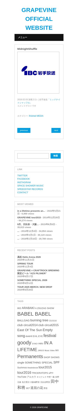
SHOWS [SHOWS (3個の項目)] (55, 357)
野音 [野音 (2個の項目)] (46, 388)
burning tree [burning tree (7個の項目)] (39, 320)
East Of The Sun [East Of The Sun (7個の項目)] (29, 330)
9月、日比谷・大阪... (28, 224)
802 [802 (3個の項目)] (19, 308)
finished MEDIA (36, 116)
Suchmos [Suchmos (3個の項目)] (22, 367)
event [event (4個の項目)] (29, 336)
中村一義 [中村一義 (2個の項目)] (51, 377)
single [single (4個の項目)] (20, 362)
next (56, 130)
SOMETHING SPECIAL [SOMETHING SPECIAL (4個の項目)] (39, 362)
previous (24, 130)
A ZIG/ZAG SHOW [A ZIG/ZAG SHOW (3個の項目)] (44, 308)
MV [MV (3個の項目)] (57, 350)
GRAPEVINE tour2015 (29, 217)
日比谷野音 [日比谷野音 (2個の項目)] (45, 382)
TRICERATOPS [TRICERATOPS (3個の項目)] (40, 373)
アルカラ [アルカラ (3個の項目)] (31, 376)
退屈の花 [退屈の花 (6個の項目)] (36, 388)
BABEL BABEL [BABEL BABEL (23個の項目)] (34, 314)
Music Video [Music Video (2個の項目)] (50, 350)
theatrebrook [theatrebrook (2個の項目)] (32, 368)
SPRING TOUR (25, 263)
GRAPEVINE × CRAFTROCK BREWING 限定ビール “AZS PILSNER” (38, 272)
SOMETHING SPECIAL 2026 (32, 280)
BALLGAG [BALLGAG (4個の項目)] (23, 320)
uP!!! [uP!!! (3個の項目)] (51, 373)
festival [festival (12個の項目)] (49, 335)
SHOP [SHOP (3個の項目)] (47, 357)
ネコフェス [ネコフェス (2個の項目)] (41, 377)
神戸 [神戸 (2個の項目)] (28, 388)
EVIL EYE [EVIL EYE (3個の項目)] (38, 336)
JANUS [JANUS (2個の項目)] (41, 350)
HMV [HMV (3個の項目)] (40, 343)
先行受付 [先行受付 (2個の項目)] (26, 382)
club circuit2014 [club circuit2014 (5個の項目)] (27, 325)
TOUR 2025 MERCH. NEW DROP (34, 287)
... (18, 231)
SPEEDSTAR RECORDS (30, 189)
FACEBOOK (23, 179)
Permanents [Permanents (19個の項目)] (30, 356)
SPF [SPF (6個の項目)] (56, 362)
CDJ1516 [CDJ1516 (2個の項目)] (52, 321)
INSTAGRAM (24, 182)
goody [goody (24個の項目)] (24, 342)
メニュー (22, 37)
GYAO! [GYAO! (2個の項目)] (35, 344)
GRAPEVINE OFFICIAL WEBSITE (39, 19)
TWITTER (22, 175)
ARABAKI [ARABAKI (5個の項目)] (28, 308)
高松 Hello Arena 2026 (29, 257)
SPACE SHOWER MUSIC (30, 185)
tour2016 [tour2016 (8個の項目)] (24, 372)
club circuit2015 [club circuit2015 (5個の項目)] (48, 325)
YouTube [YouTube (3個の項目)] (21, 376)
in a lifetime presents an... (31, 211)
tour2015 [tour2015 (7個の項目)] (45, 367)
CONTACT (22, 192)
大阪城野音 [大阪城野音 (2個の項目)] (35, 382)
